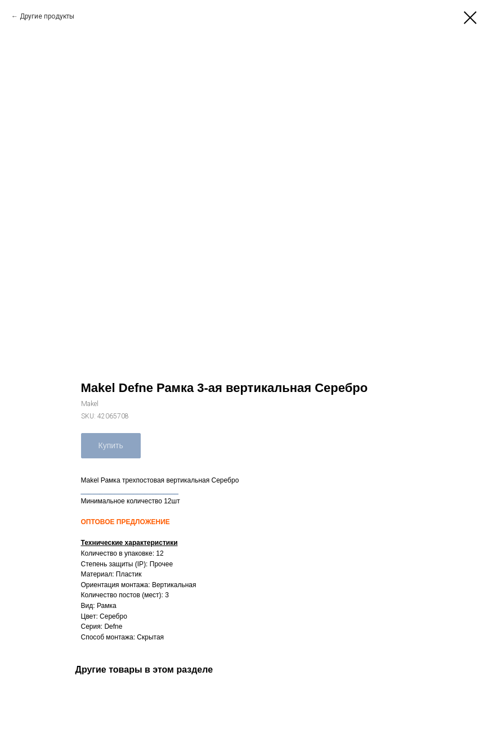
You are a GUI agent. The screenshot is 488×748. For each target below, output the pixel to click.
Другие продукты (47, 16)
